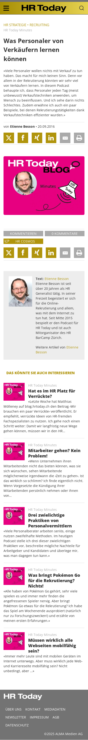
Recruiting (39, 24)
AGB (56, 717)
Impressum (39, 717)
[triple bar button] (6, 8)
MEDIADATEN (54, 709)
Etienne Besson (22, 126)
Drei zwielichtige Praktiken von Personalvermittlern (50, 520)
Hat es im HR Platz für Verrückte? (51, 393)
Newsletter (15, 717)
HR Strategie (15, 24)
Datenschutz (17, 725)
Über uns (13, 709)
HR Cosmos (25, 241)
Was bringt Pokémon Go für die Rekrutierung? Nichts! (54, 580)
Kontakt (33, 709)
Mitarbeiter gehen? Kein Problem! (54, 453)
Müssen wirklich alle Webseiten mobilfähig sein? (52, 645)
